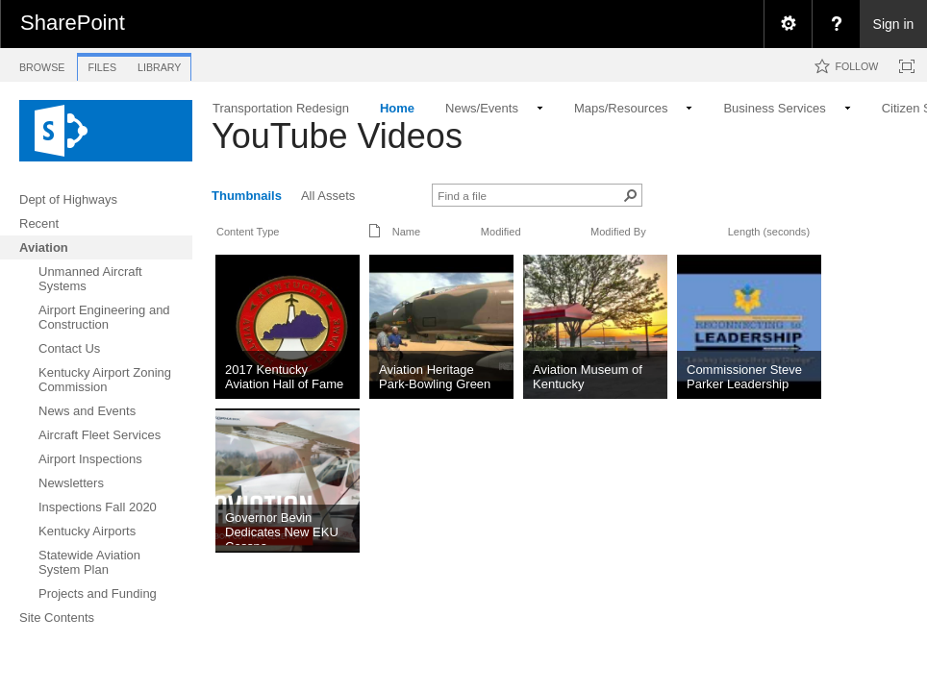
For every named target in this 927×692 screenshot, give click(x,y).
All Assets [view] (328, 195)
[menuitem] (788, 24)
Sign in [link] (893, 24)
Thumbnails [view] (247, 195)
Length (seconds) (769, 231)
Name (406, 231)
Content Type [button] (248, 231)
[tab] (42, 64)
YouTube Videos (337, 136)
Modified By (618, 231)
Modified (501, 231)
